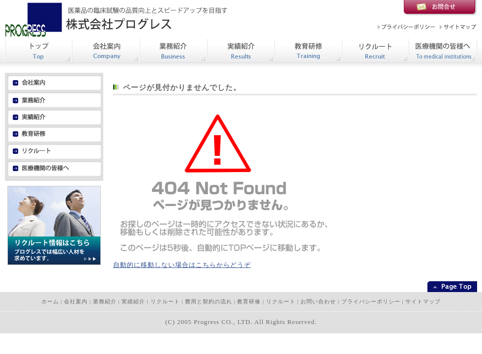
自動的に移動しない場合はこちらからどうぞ (182, 265)
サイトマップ (423, 301)
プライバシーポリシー (370, 301)
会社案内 (76, 301)
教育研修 (249, 301)
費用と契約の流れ (208, 301)
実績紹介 (133, 301)
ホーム (50, 301)
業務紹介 (105, 301)
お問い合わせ (318, 301)
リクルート (165, 301)
